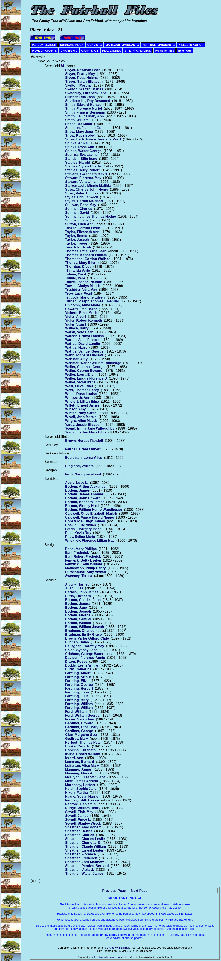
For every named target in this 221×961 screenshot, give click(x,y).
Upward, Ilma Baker (81, 309)
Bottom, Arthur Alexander (86, 486)
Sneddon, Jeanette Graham (87, 128)
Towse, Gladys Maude (83, 286)
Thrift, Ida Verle (77, 270)
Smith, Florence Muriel (83, 108)
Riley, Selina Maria (80, 536)
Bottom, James (77, 490)
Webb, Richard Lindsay (84, 355)
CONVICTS (94, 44)
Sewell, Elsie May (79, 812)
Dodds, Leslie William (82, 665)
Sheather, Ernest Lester (84, 850)
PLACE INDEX (111, 50)
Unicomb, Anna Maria (82, 305)
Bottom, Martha (77, 615)
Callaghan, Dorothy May (84, 646)
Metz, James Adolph (81, 781)
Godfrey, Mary (76, 738)
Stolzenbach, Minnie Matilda (88, 185)
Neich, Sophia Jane (81, 789)
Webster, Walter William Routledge (93, 363)
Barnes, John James (82, 592)
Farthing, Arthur (78, 677)
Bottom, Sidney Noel (82, 506)
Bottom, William (78, 623)
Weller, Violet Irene (80, 382)
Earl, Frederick (77, 552)
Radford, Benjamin (80, 804)
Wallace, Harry (77, 328)
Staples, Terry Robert (82, 170)
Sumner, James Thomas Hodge (90, 216)
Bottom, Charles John (83, 600)
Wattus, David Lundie (82, 343)
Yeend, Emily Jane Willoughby (89, 428)
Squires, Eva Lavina (81, 155)
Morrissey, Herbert (80, 785)
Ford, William (76, 711)
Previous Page (164, 50)
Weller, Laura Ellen (80, 374)
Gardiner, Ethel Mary (82, 727)
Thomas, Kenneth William (86, 255)
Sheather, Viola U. (79, 869)
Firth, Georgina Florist (83, 474)
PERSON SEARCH (44, 44)
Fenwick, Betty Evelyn (83, 560)
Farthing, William (79, 704)
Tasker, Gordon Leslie (83, 228)
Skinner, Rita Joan (80, 97)
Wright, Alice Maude (81, 421)
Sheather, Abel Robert (83, 827)
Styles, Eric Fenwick (81, 197)
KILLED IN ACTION (190, 44)
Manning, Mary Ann (81, 773)
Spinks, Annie (76, 143)
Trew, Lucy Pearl (78, 293)
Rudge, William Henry (82, 808)
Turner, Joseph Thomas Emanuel (92, 301)
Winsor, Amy (75, 409)
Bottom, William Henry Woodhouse (93, 509)
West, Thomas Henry (82, 390)
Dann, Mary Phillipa (81, 549)
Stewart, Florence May (83, 178)
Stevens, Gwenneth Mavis (86, 174)
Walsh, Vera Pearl (79, 332)
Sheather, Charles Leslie (85, 839)
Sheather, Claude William (85, 846)
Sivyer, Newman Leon (82, 70)
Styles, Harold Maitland (84, 201)
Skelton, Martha (78, 85)
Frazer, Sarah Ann (79, 719)
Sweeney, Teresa (78, 576)
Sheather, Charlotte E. (83, 842)
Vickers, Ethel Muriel (82, 313)
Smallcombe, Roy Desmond (87, 101)
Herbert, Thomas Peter (83, 742)
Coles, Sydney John (81, 650)
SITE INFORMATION (138, 50)
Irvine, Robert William (82, 754)
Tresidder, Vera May (81, 289)
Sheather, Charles (79, 835)
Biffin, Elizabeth (78, 596)
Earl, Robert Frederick (83, 556)
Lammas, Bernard (79, 762)
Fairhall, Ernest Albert (83, 449)
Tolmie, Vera (75, 278)
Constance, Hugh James (85, 521)
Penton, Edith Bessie (82, 800)
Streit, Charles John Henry (86, 189)
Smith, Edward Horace (83, 104)
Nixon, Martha (76, 792)
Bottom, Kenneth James (84, 502)
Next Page (184, 50)
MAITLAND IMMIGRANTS (122, 44)
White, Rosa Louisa (81, 394)
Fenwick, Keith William (83, 564)
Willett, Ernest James (82, 405)
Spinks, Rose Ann (79, 147)
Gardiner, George (79, 731)
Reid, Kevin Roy (78, 533)
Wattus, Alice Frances (82, 340)
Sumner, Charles (78, 209)
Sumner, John (76, 220)
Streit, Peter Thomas (82, 193)
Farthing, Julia (76, 696)
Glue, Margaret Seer (81, 735)
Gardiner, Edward (79, 723)
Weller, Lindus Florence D (86, 378)
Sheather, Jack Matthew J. (86, 862)
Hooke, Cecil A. (77, 746)
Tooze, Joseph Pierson (83, 282)
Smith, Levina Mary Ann (84, 116)
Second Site (115, 957)
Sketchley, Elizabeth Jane (86, 93)
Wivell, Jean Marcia (81, 417)
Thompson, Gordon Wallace (87, 259)
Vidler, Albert (75, 316)
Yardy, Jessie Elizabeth (84, 424)
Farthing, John (77, 692)
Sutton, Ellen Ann (79, 224)
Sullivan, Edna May (80, 205)
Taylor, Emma (76, 236)
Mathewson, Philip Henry (85, 568)
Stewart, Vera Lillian (81, 182)
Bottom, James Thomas (84, 494)
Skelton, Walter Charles (84, 89)
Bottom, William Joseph (84, 627)
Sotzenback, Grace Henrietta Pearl (93, 139)
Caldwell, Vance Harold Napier (89, 517)
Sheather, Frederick (81, 858)
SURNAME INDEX (71, 44)
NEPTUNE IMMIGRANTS (159, 44)
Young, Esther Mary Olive (85, 432)
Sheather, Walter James (84, 873)
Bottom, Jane (76, 607)
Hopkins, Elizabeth (80, 750)
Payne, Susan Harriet (82, 796)
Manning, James (78, 769)
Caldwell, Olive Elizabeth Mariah (91, 513)
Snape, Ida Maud (78, 124)
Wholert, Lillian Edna (82, 401)
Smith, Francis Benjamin (85, 112)
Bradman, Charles (79, 630)
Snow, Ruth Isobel (80, 135)
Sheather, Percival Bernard (87, 866)
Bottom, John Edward (82, 498)
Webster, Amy (76, 359)
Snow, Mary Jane (79, 131)
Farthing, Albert (78, 673)
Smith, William (76, 120)
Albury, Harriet (77, 584)
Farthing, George (79, 684)
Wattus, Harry (76, 347)
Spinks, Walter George (83, 151)
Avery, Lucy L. (76, 482)
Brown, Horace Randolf (84, 440)
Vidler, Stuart (75, 324)
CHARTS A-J (69, 50)
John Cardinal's (101, 957)
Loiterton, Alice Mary (82, 765)
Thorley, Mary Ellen (80, 263)
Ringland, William (79, 466)
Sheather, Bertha (78, 831)
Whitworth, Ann (77, 397)
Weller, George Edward (83, 370)
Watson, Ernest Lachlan (84, 336)
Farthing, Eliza (76, 681)
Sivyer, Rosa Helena (81, 77)
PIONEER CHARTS (44, 50)
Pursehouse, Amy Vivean (85, 572)
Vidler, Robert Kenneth (83, 320)
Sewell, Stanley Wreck (83, 823)
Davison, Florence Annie (85, 657)
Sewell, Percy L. (78, 819)
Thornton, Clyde (78, 266)
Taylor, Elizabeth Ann (82, 232)
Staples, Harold (77, 162)
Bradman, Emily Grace (83, 634)
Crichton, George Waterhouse (89, 654)
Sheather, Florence (80, 854)
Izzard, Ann (74, 758)
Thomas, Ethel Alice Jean (85, 251)
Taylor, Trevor (76, 243)
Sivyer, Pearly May (80, 74)
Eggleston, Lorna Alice (83, 457)
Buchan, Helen (77, 642)
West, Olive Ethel (79, 386)
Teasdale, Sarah (78, 247)
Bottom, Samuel (78, 619)
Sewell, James (76, 816)
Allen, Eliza (74, 588)
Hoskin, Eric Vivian (80, 525)
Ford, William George (82, 715)
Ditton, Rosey (76, 661)
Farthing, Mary (77, 700)
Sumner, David (77, 212)
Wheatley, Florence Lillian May (90, 540)
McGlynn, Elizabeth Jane (85, 777)
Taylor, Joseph (77, 239)
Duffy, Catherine (78, 669)
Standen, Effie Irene (81, 158)
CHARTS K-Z (89, 50)
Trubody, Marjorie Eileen (85, 297)
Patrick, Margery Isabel (83, 529)
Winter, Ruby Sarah (81, 413)
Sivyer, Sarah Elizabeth (84, 81)
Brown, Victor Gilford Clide (87, 638)
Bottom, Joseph (78, 611)
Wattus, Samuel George (84, 351)
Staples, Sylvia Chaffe (83, 166)
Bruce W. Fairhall (118, 947)
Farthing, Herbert (79, 688)
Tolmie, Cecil (75, 274)
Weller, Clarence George (85, 367)
